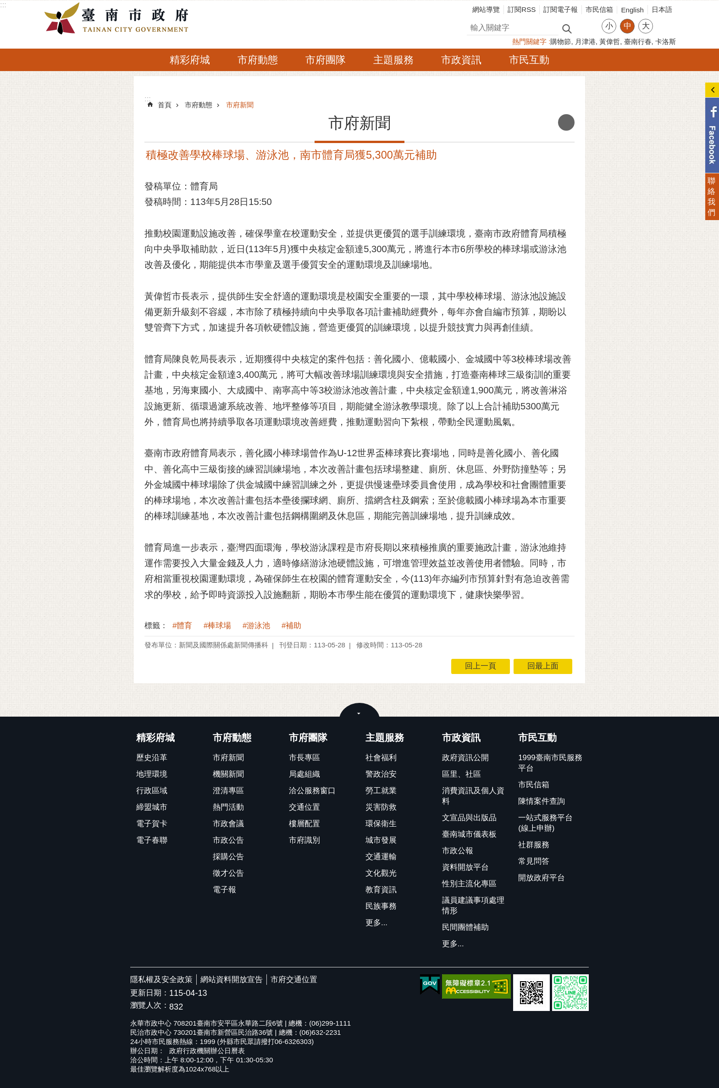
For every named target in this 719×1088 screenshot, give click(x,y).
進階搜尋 (586, 28)
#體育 (182, 625)
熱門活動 (228, 807)
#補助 (291, 625)
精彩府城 (190, 60)
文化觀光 (381, 873)
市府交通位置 (294, 979)
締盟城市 (151, 807)
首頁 (164, 105)
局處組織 (304, 774)
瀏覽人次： (149, 1006)
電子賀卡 (151, 823)
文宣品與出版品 (469, 817)
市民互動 (529, 60)
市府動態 (258, 60)
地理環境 (151, 774)
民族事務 (381, 906)
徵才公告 (228, 873)
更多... (376, 922)
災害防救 (381, 807)
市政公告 (228, 840)
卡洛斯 (665, 41)
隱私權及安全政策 (161, 979)
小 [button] (609, 26)
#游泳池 (256, 625)
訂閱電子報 (560, 9)
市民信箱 (599, 9)
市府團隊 (325, 60)
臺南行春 (638, 41)
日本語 (662, 9)
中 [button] (627, 26)
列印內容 (566, 122)
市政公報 (457, 850)
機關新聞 (228, 774)
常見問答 (533, 861)
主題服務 (393, 60)
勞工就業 (381, 790)
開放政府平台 (541, 877)
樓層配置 (304, 823)
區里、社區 (461, 774)
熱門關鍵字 (529, 41)
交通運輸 (381, 856)
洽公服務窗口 (312, 790)
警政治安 (381, 774)
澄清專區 (228, 790)
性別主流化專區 (469, 883)
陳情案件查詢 (541, 801)
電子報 (224, 889)
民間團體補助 (465, 927)
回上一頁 (480, 666)
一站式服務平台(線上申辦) (545, 823)
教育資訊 (381, 889)
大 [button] (646, 26)
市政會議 (228, 823)
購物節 (560, 41)
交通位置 (304, 807)
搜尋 (474, 26)
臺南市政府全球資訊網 (119, 18)
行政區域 (151, 790)
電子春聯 (151, 840)
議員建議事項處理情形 (473, 905)
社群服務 (533, 844)
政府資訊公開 (465, 757)
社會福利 (381, 757)
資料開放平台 (465, 867)
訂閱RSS (522, 9)
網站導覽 (486, 9)
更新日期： (149, 993)
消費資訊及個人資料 (473, 796)
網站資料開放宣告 (231, 979)
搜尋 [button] (567, 28)
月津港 (585, 41)
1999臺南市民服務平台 (550, 763)
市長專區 (304, 757)
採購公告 (228, 856)
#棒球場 (217, 625)
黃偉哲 (609, 41)
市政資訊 (461, 60)
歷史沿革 (151, 757)
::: (3, 4)
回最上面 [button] (543, 666)
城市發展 (381, 840)
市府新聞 (240, 105)
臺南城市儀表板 (469, 834)
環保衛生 (381, 823)
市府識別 (304, 840)
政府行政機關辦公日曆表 (207, 1051)
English (632, 10)
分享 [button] (664, 20)
